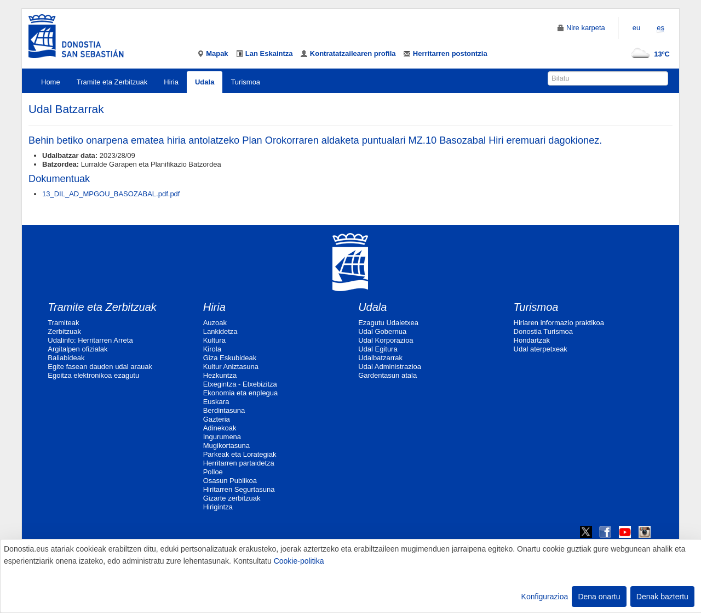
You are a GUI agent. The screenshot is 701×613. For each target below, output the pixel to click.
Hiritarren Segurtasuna (239, 489)
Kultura (214, 340)
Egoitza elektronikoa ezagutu (93, 375)
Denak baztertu (662, 596)
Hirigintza (218, 507)
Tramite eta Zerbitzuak (112, 82)
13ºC (648, 54)
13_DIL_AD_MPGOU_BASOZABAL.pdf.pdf (111, 194)
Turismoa (245, 82)
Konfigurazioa (544, 596)
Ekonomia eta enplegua (240, 393)
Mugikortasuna (226, 445)
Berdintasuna (224, 410)
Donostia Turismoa (543, 331)
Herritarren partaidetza (238, 463)
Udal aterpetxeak (540, 349)
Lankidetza (220, 331)
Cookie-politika (299, 561)
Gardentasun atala (387, 375)
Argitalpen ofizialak (77, 349)
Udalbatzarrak (380, 358)
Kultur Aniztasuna (230, 366)
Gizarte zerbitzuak (232, 498)
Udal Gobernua (382, 331)
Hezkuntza (220, 375)
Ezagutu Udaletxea (388, 323)
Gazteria (216, 419)
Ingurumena (222, 437)
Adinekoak (220, 428)
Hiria (171, 82)
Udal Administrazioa (389, 366)
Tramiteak (63, 323)
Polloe (213, 472)
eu (636, 28)
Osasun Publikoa (230, 480)
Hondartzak (532, 340)
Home (50, 82)
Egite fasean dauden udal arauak (100, 366)
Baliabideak (66, 358)
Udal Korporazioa (385, 340)
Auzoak (215, 323)
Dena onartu (599, 596)
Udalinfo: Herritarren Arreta (90, 340)
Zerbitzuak (64, 331)
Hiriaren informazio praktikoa (559, 323)
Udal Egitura (378, 349)
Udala (204, 82)
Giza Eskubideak (230, 358)
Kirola (212, 349)
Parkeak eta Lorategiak (240, 454)
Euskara (216, 402)
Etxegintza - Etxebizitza (240, 384)
